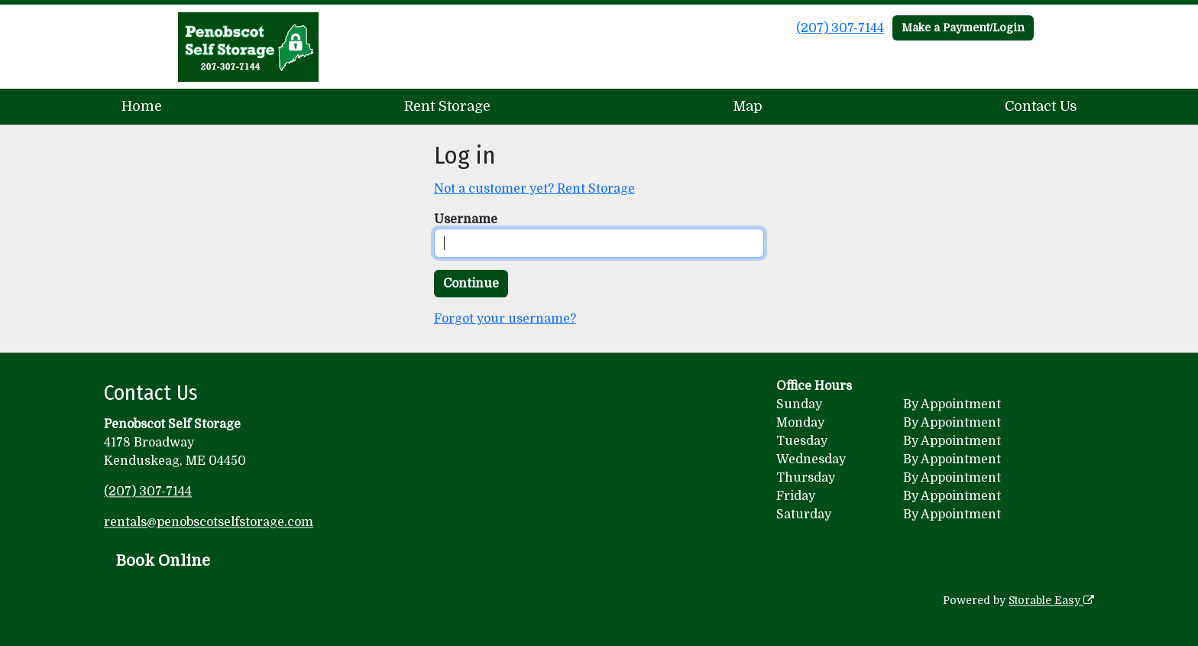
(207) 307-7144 (840, 28)
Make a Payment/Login (963, 27)
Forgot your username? (505, 319)
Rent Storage (447, 106)
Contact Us (1041, 106)
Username (465, 219)
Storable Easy (1051, 600)
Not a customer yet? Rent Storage (534, 189)
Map (748, 106)
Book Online (163, 561)
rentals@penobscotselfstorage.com (208, 522)
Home (141, 106)
